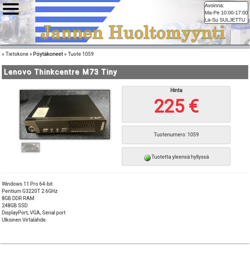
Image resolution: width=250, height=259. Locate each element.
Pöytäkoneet (48, 54)
